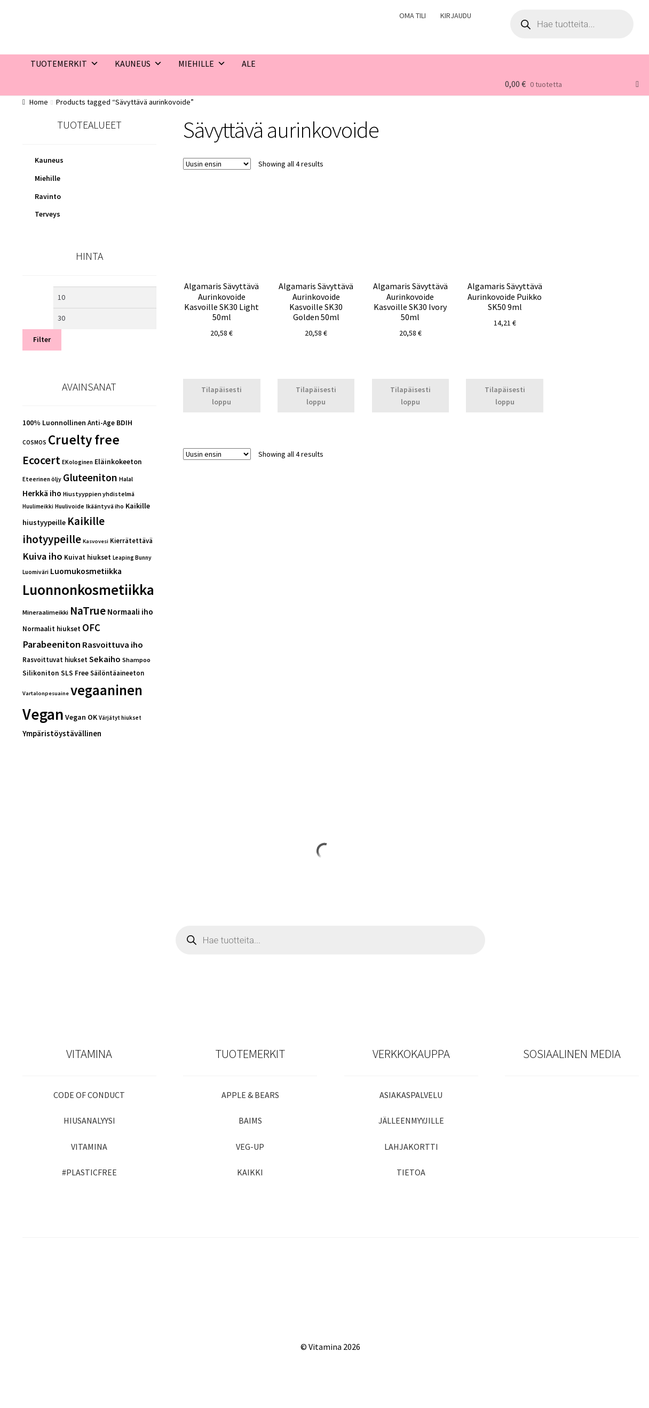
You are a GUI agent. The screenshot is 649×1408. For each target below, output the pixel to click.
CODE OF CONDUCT (89, 1094)
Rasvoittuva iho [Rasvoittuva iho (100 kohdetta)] (112, 644)
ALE (249, 63)
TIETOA (411, 1172)
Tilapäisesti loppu (221, 396)
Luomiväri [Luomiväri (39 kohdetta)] (35, 572)
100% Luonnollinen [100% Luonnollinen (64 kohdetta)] (54, 422)
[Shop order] (217, 164)
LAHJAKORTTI (411, 1146)
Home (38, 102)
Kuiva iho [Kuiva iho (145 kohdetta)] (42, 556)
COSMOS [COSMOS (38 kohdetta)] (34, 442)
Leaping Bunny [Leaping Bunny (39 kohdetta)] (132, 557)
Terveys (47, 214)
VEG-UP (250, 1146)
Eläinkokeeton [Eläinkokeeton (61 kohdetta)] (118, 461)
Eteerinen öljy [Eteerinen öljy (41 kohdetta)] (41, 479)
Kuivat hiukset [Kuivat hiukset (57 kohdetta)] (87, 557)
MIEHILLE (202, 63)
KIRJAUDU (455, 15)
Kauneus (49, 160)
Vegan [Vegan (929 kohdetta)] (43, 714)
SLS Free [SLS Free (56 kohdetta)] (75, 673)
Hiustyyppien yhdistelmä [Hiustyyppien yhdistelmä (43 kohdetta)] (98, 494)
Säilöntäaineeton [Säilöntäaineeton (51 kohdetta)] (117, 673)
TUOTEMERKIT (64, 63)
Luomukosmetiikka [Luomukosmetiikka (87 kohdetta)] (86, 571)
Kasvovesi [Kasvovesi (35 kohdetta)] (95, 541)
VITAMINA (89, 1146)
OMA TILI (412, 15)
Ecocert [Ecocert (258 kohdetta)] (41, 459)
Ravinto (48, 196)
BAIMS (250, 1120)
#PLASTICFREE (89, 1172)
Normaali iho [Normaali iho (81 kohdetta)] (130, 612)
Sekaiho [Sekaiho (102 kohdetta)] (105, 659)
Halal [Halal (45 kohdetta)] (126, 479)
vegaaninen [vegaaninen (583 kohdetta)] (106, 690)
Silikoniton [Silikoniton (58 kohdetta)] (40, 673)
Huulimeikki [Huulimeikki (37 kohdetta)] (37, 506)
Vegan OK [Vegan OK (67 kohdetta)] (81, 717)
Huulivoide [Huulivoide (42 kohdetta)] (69, 506)
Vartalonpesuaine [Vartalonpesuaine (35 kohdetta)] (45, 693)
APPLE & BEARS (250, 1094)
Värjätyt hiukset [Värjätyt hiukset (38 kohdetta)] (120, 717)
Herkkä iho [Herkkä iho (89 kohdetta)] (41, 493)
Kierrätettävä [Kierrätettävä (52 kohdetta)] (131, 540)
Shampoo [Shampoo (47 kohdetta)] (136, 660)
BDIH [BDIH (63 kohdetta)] (124, 422)
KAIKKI (250, 1172)
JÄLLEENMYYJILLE (411, 1120)
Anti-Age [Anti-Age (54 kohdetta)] (101, 422)
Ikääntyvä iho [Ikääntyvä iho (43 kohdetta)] (105, 506)
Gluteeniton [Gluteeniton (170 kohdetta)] (90, 477)
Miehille (47, 178)
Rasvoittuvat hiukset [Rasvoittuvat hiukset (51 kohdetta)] (55, 659)
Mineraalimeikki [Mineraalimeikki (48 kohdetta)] (45, 612)
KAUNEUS (138, 63)
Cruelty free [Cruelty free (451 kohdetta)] (84, 439)
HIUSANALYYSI (89, 1120)
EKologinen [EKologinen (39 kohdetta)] (77, 462)
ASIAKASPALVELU (410, 1094)
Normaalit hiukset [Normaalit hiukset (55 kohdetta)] (51, 628)
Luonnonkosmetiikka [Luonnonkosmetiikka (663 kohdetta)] (88, 589)
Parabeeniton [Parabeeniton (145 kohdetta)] (51, 644)
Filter (42, 339)
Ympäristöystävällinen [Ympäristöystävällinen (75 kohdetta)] (61, 733)
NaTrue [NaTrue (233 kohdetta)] (88, 610)
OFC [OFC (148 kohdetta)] (91, 628)
